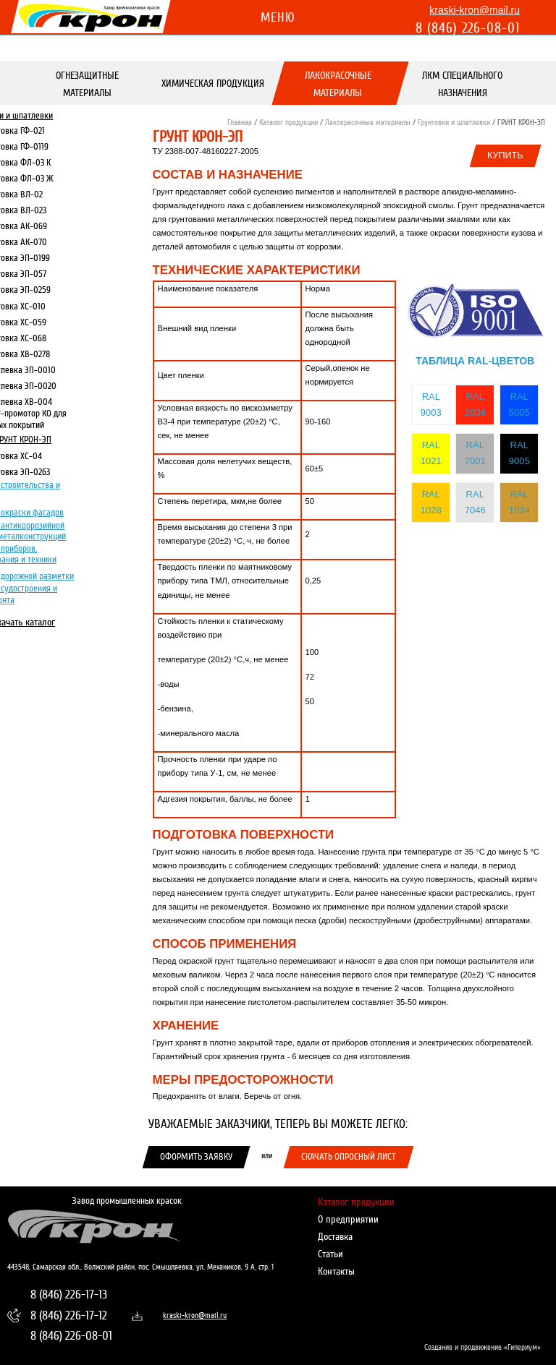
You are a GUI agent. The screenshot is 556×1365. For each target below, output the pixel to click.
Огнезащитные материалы (87, 84)
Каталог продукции (288, 122)
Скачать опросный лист (348, 1157)
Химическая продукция (212, 83)
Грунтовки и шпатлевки (454, 122)
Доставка (335, 1236)
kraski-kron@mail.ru (474, 10)
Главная (239, 122)
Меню (278, 17)
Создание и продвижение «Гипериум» (482, 1347)
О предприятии (348, 1219)
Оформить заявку (196, 1157)
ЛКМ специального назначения (463, 84)
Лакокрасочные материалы (338, 84)
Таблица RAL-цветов (475, 361)
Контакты (336, 1271)
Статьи (330, 1254)
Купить (505, 155)
